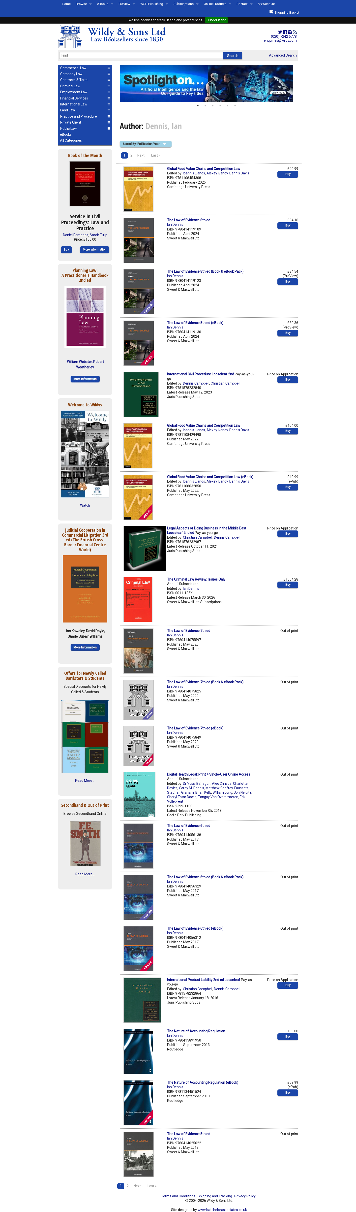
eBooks (102, 4)
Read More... (85, 874)
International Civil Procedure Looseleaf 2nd (200, 374)
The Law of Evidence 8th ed (188, 220)
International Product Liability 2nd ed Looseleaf (203, 980)
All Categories (71, 140)
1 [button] (197, 105)
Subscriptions (184, 4)
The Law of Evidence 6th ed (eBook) (195, 928)
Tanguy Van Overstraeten (218, 797)
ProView (124, 4)
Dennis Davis (239, 173)
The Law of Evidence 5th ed (188, 1134)
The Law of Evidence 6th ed (188, 826)
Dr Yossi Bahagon (196, 784)
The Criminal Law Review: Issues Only (196, 579)
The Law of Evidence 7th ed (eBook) (195, 728)
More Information (94, 249)
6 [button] (235, 105)
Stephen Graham (180, 792)
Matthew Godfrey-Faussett (227, 788)
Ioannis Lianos (194, 173)
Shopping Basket (284, 12)
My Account (266, 4)
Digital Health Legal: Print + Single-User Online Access (208, 774)
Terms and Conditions (178, 1196)
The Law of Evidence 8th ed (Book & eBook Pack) (205, 271)
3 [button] (212, 105)
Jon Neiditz (242, 792)
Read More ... (85, 781)
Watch (85, 505)
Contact (242, 4)
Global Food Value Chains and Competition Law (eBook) (210, 477)
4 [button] (220, 105)
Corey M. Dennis (191, 788)
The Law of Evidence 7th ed (188, 631)
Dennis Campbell (196, 383)
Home (66, 4)
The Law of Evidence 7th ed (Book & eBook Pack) (205, 682)
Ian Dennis (175, 225)
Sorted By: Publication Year (141, 144)
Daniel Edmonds (75, 235)
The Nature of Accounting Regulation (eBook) (202, 1082)
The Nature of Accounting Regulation (196, 1031)
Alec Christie (222, 784)
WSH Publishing (151, 4)
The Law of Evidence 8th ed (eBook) (195, 323)
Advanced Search (283, 55)
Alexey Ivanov (217, 173)
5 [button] (227, 105)
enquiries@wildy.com (280, 40)
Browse (81, 4)
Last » (155, 155)
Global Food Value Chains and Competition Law (203, 169)
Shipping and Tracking (215, 1196)
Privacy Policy (245, 1196)
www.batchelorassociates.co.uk (222, 1210)
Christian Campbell (225, 383)
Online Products (215, 4)
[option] (209, 83)
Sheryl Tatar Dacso (182, 797)
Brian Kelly (203, 792)
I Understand (216, 20)
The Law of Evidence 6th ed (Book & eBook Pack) (205, 877)
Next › (141, 155)
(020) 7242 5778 (284, 36)
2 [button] (205, 105)
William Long (222, 792)
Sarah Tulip (98, 235)
